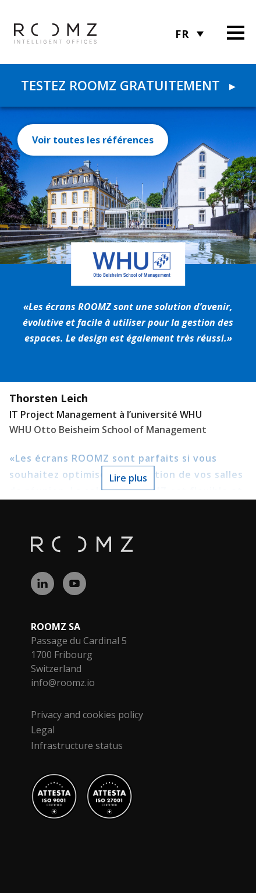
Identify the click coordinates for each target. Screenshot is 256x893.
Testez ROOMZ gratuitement (128, 85)
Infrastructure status (77, 745)
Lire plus (128, 478)
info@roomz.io (63, 682)
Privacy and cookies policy (87, 714)
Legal (43, 729)
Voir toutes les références (93, 139)
